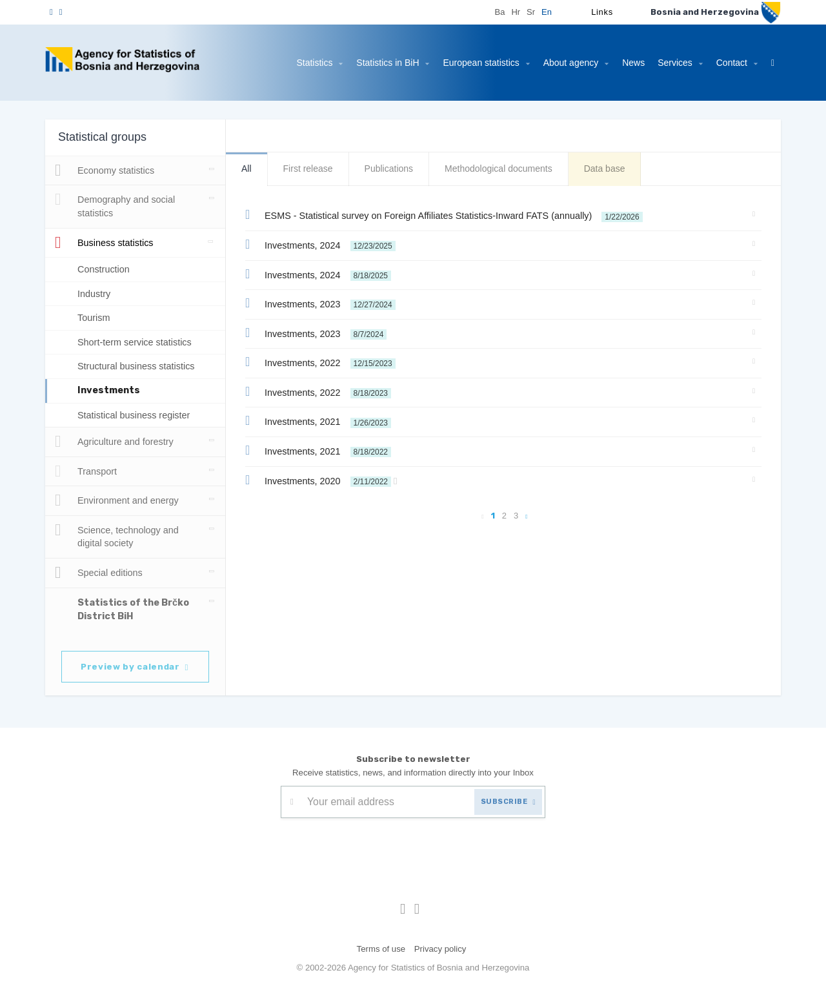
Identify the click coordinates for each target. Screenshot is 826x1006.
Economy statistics (109, 170)
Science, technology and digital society (118, 535)
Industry (95, 293)
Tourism (94, 317)
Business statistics (109, 242)
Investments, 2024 (327, 244)
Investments (108, 390)
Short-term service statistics (141, 341)
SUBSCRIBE (506, 801)
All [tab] (246, 168)
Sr (531, 12)
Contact (729, 62)
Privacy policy (441, 948)
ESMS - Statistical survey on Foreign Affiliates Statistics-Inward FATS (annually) (456, 214)
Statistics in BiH (372, 62)
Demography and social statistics (116, 204)
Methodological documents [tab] (506, 168)
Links (601, 12)
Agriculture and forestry (118, 441)
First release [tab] (308, 168)
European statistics (470, 62)
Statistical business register (138, 414)
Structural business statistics (142, 365)
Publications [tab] (392, 168)
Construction (105, 268)
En (546, 12)
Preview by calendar (137, 666)
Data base (615, 168)
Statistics (294, 62)
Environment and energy (118, 500)
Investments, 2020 (330, 479)
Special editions (100, 572)
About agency (564, 62)
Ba (499, 12)
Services (670, 62)
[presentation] (379, 849)
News (623, 62)
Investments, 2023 (326, 302)
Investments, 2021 (324, 420)
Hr (515, 12)
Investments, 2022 (326, 361)
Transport (87, 471)
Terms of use (379, 948)
